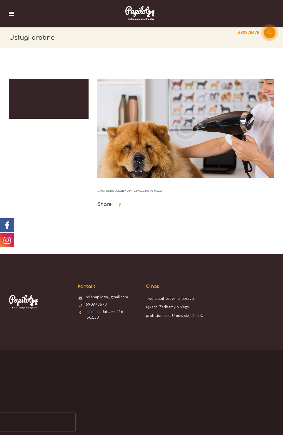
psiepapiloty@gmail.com (107, 297)
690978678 (96, 304)
